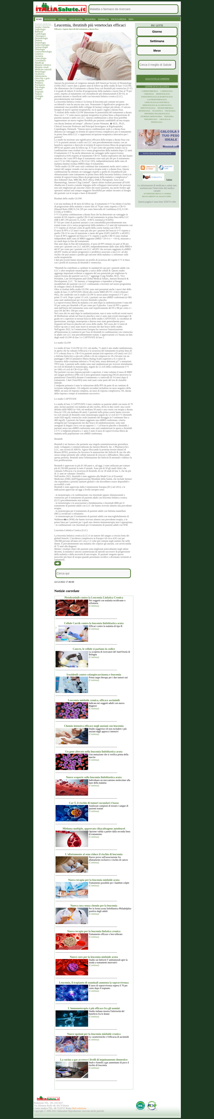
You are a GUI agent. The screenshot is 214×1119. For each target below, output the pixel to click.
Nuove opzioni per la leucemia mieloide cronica (94, 1033)
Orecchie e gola (42, 78)
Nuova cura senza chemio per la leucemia (93, 905)
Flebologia (40, 49)
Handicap (39, 62)
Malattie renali (42, 67)
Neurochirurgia (165, 108)
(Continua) (94, 606)
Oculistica (39, 74)
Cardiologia (40, 33)
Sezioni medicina (43, 24)
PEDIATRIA (90, 19)
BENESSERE (50, 19)
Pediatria (39, 82)
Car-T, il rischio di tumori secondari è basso (94, 802)
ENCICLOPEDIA (118, 19)
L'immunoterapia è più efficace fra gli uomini (94, 1008)
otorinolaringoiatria (151, 116)
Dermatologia (41, 38)
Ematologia (40, 42)
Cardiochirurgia (150, 91)
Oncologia (170, 111)
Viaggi (38, 98)
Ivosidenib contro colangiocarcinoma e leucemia (93, 674)
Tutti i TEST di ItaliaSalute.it (157, 154)
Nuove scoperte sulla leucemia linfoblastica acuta (94, 777)
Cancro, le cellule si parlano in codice (94, 648)
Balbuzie (39, 31)
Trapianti (39, 91)
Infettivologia (148, 108)
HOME (39, 19)
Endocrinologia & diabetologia (157, 97)
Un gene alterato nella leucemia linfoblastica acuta (93, 751)
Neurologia (40, 71)
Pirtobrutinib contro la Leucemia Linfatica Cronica (94, 597)
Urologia (39, 96)
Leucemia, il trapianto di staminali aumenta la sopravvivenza (94, 982)
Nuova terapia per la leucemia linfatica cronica (93, 931)
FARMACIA (103, 19)
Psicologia (40, 87)
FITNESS (62, 19)
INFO (131, 19)
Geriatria (39, 56)
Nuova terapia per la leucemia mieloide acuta (94, 879)
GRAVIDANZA (76, 19)
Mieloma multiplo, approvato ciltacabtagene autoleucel (93, 828)
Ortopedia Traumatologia (157, 114)
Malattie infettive (43, 65)
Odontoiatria (41, 76)
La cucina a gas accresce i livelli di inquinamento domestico (94, 1059)
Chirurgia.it (40, 36)
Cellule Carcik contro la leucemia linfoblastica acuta (94, 623)
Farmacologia (41, 47)
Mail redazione (79, 1108)
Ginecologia (40, 58)
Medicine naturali (43, 69)
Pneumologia (150, 119)
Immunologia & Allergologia (157, 105)
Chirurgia (149, 94)
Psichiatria (40, 85)
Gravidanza (40, 60)
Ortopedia (39, 80)
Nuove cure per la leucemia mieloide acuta (94, 956)
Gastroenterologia (43, 51)
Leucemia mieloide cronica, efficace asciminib (94, 700)
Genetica (39, 54)
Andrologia (40, 29)
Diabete (38, 40)
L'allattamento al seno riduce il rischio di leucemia (93, 854)
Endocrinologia (42, 45)
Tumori (38, 94)
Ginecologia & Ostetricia (157, 102)
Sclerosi (39, 89)
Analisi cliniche (42, 27)
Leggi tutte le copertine (157, 79)
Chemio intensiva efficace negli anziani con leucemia (94, 725)
